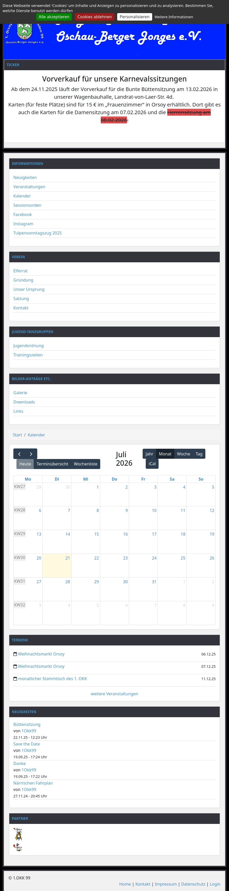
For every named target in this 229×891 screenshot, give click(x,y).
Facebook (22, 214)
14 (67, 534)
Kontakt (21, 308)
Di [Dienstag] (57, 479)
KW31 (19, 581)
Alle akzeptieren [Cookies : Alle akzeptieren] (54, 17)
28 (67, 581)
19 (212, 534)
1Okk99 (29, 731)
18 (183, 534)
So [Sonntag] (201, 479)
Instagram (23, 224)
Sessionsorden (27, 205)
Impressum (166, 884)
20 (38, 558)
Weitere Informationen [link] (173, 16)
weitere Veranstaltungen (114, 694)
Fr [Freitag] (143, 479)
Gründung (23, 280)
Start (17, 435)
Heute (25, 464)
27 (38, 581)
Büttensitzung (26, 724)
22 (96, 558)
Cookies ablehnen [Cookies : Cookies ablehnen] (94, 17)
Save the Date (26, 744)
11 (183, 510)
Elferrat (20, 271)
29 (38, 487)
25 (183, 558)
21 (67, 558)
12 (212, 510)
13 (38, 534)
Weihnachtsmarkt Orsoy (41, 654)
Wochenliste (85, 464)
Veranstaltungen (29, 187)
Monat (165, 454)
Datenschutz (193, 884)
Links (18, 411)
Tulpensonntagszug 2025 (37, 233)
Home (125, 884)
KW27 (19, 486)
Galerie (20, 392)
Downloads (24, 402)
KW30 (19, 557)
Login (215, 884)
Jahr (149, 454)
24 (154, 558)
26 (212, 558)
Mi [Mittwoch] (85, 479)
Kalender (22, 196)
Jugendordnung (28, 345)
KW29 (19, 533)
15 (96, 534)
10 (154, 510)
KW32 (19, 605)
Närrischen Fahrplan (33, 783)
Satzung (21, 298)
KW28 (19, 510)
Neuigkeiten (25, 177)
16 (125, 534)
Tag (199, 454)
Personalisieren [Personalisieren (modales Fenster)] (135, 17)
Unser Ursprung (28, 289)
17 (154, 534)
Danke (19, 763)
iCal (152, 463)
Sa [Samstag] (172, 479)
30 (67, 487)
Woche (183, 454)
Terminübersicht (52, 464)
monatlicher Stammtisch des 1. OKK (52, 678)
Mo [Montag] (28, 479)
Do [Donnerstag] (114, 479)
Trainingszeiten (28, 355)
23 (125, 558)
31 (154, 581)
